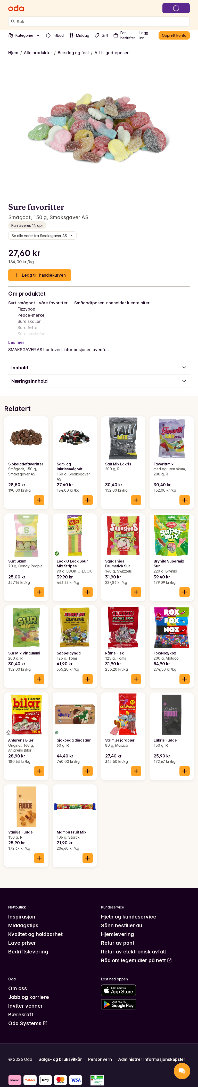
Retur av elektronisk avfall (133, 952)
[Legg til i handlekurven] (39, 500)
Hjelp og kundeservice (128, 917)
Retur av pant (117, 943)
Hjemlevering (117, 934)
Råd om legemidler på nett (136, 960)
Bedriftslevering (28, 952)
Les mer (16, 342)
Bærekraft (20, 1014)
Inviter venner (25, 1006)
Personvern (100, 1059)
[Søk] (13, 21)
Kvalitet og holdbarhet (35, 934)
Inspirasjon (21, 917)
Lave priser (22, 943)
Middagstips (23, 925)
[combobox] (102, 21)
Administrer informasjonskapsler (151, 1059)
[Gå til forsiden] (16, 8)
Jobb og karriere (28, 997)
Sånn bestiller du (121, 925)
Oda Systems (28, 1023)
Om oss (17, 988)
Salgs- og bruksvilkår (60, 1059)
